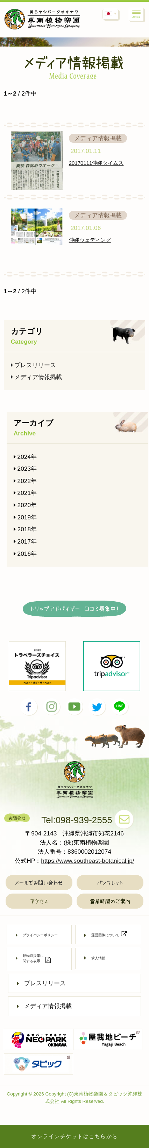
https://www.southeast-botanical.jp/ (87, 860)
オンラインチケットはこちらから (74, 1136)
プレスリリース (33, 365)
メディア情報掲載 (36, 376)
